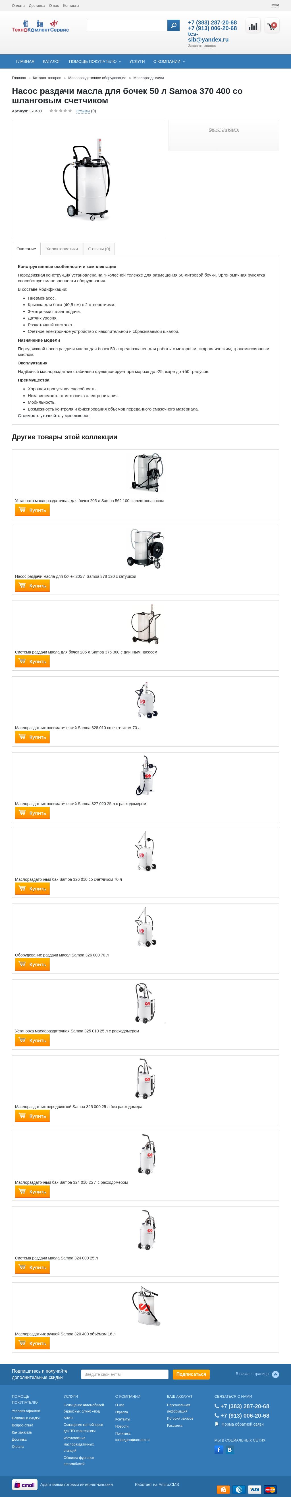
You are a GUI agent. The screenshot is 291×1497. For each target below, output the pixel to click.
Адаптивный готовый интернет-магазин (76, 1484)
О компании (166, 61)
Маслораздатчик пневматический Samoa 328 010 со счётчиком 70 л (77, 727)
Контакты (71, 5)
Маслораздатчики (149, 78)
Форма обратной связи (243, 1424)
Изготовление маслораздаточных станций (79, 1444)
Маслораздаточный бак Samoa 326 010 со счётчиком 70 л (68, 879)
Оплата (18, 5)
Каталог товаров (47, 78)
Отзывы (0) (99, 248)
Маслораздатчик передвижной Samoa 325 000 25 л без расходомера (78, 1106)
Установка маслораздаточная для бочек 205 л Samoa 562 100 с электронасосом (89, 500)
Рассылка (174, 1426)
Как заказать (22, 1432)
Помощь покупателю (93, 61)
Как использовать (224, 129)
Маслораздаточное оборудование (97, 78)
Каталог (52, 61)
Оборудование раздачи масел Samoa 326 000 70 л (62, 955)
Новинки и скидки (26, 1418)
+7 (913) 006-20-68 (212, 28)
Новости (121, 1426)
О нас (54, 5)
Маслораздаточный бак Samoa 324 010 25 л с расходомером (71, 1182)
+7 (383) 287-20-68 (212, 22)
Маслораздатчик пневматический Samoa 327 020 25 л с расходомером (80, 803)
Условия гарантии (26, 1411)
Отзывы (83, 111)
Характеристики (62, 248)
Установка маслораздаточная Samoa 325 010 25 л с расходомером (77, 1031)
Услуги (137, 61)
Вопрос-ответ (22, 1425)
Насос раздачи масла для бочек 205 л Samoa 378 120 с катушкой (75, 576)
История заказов (180, 1418)
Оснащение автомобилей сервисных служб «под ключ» (84, 1411)
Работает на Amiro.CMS (157, 1484)
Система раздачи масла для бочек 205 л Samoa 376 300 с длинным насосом (86, 652)
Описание (26, 248)
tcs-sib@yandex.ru (208, 37)
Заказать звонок (202, 46)
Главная (25, 61)
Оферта (121, 1412)
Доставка (37, 5)
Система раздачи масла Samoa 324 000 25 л (56, 1258)
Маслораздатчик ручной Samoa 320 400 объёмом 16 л (65, 1334)
